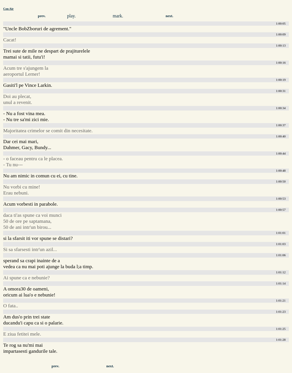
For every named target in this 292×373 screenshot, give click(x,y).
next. (169, 16)
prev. (42, 16)
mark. (118, 15)
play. (71, 15)
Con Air (8, 8)
